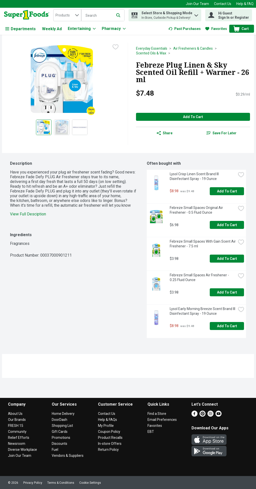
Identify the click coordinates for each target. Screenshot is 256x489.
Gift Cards (60, 432)
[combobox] (67, 15)
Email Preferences (162, 420)
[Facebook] (195, 415)
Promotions (61, 438)
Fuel (55, 450)
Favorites (155, 426)
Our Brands (17, 420)
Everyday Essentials (151, 48)
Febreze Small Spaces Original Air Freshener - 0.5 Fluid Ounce (197, 210)
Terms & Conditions (60, 483)
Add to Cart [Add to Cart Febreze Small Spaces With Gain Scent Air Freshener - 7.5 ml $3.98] (227, 259)
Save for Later (221, 133)
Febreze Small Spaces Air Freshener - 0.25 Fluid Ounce (200, 277)
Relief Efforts (18, 438)
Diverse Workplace (22, 450)
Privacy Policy (32, 483)
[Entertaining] (82, 29)
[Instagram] (211, 415)
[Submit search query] (118, 15)
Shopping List (62, 426)
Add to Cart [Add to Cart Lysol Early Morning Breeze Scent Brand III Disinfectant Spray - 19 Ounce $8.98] (227, 326)
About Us (15, 414)
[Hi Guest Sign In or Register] (228, 15)
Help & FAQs (107, 420)
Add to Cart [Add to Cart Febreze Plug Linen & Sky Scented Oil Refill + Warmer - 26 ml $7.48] (193, 117)
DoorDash (59, 420)
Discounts (59, 444)
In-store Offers (110, 444)
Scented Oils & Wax (151, 53)
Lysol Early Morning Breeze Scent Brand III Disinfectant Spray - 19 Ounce (203, 311)
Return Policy (108, 450)
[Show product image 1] (44, 127)
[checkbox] (115, 47)
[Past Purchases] (184, 28)
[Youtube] (219, 415)
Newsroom (16, 444)
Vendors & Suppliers (68, 456)
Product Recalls (110, 438)
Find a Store (157, 414)
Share (164, 133)
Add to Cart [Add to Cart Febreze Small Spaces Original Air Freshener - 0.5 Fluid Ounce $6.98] (227, 225)
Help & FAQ (245, 4)
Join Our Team (197, 4)
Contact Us (222, 4)
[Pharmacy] (114, 29)
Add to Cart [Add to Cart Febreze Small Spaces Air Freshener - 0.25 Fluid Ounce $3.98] (227, 292)
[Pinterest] (203, 415)
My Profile (106, 426)
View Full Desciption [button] (28, 214)
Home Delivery (63, 414)
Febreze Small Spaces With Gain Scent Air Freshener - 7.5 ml (203, 243)
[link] (184, 28)
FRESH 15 (15, 426)
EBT (151, 432)
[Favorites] (216, 28)
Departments (20, 28)
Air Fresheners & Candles (193, 48)
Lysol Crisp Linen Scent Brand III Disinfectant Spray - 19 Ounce (195, 176)
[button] (196, 14)
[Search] (103, 15)
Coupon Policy (109, 432)
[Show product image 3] (80, 127)
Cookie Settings (90, 483)
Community (17, 432)
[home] (27, 15)
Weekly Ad (52, 28)
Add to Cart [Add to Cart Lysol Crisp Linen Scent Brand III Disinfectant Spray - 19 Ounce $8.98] (227, 191)
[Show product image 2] (62, 127)
